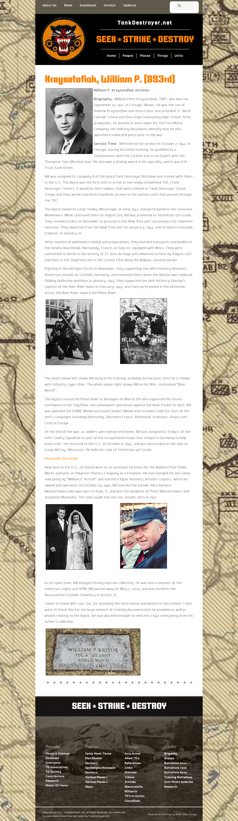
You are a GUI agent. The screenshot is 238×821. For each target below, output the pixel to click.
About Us (50, 5)
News (68, 5)
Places (145, 56)
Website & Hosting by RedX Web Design (172, 814)
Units (182, 56)
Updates (129, 5)
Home (108, 56)
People (126, 56)
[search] (179, 6)
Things (164, 56)
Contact (110, 5)
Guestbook (88, 5)
